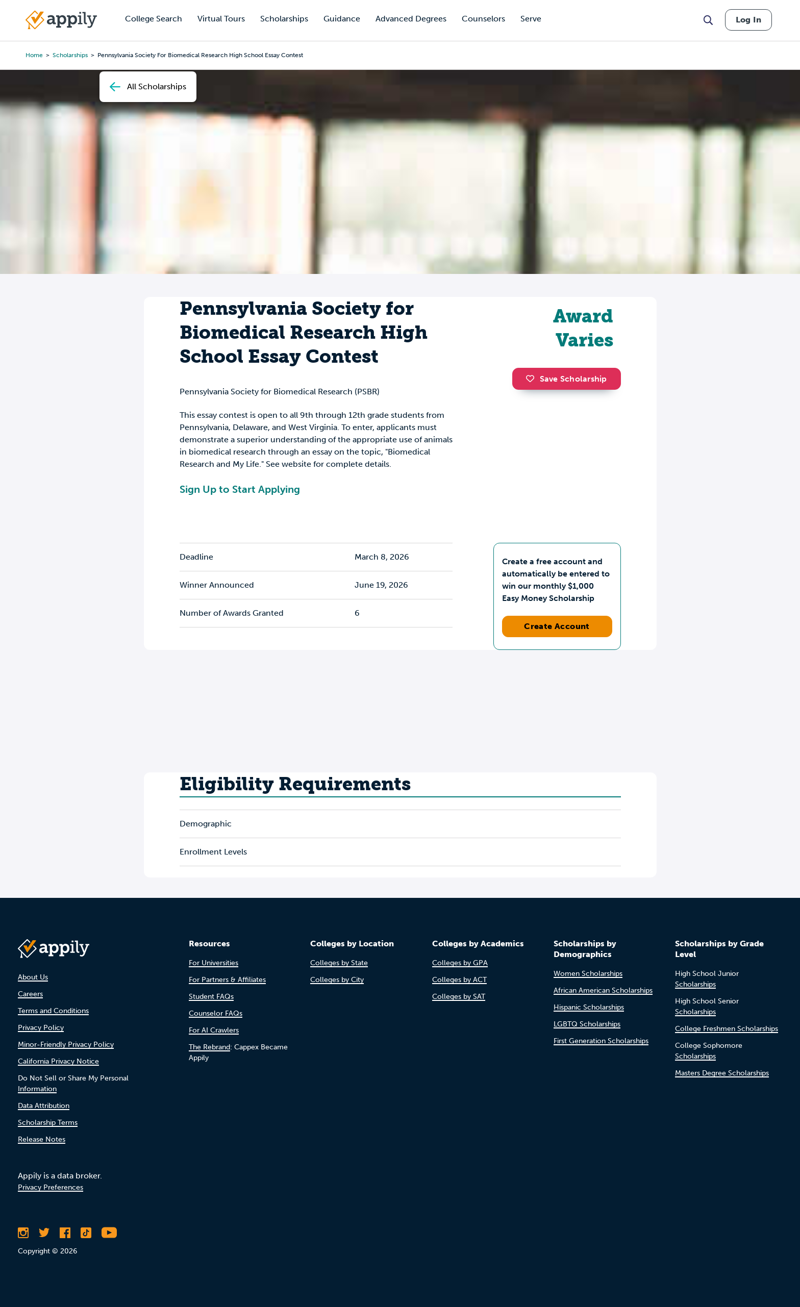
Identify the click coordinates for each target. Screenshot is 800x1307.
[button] (532, 378)
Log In (748, 19)
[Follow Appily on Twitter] (44, 1232)
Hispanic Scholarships (589, 1007)
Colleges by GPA (460, 963)
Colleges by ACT (459, 979)
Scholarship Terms (48, 1122)
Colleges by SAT (458, 996)
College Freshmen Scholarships (726, 1028)
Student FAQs (211, 996)
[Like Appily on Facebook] (65, 1232)
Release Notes (41, 1139)
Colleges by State (339, 963)
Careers (30, 994)
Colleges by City (337, 979)
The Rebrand (209, 1047)
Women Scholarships (588, 973)
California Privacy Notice (58, 1061)
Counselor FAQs (215, 1013)
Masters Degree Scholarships (722, 1073)
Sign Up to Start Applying (240, 489)
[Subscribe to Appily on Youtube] (109, 1232)
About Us (33, 977)
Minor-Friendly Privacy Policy (66, 1044)
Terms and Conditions (53, 1011)
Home (34, 55)
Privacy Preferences (50, 1187)
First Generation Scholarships (601, 1041)
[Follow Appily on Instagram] (23, 1232)
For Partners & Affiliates (227, 979)
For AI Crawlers (214, 1030)
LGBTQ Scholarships (587, 1024)
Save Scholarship (566, 379)
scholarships (70, 55)
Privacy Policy (41, 1027)
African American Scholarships (603, 990)
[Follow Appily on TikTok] (86, 1232)
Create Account (557, 626)
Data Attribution (43, 1105)
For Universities (213, 963)
